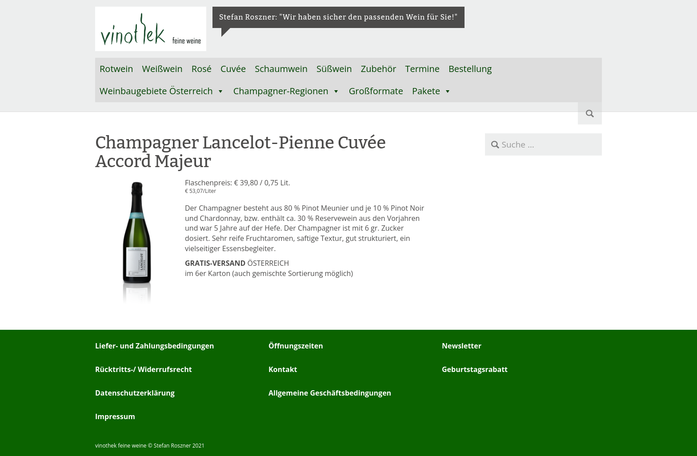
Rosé (202, 69)
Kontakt (282, 369)
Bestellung (470, 69)
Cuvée (233, 69)
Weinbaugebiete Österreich (162, 91)
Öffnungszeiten (295, 346)
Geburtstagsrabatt (475, 369)
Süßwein (334, 69)
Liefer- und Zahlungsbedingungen (154, 346)
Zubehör (379, 69)
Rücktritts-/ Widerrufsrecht (143, 369)
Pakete (432, 91)
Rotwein (116, 69)
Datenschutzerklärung (135, 393)
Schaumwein (281, 69)
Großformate (376, 91)
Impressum (115, 416)
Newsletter (461, 346)
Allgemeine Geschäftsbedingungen (329, 393)
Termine (422, 69)
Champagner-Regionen (286, 91)
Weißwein (162, 69)
